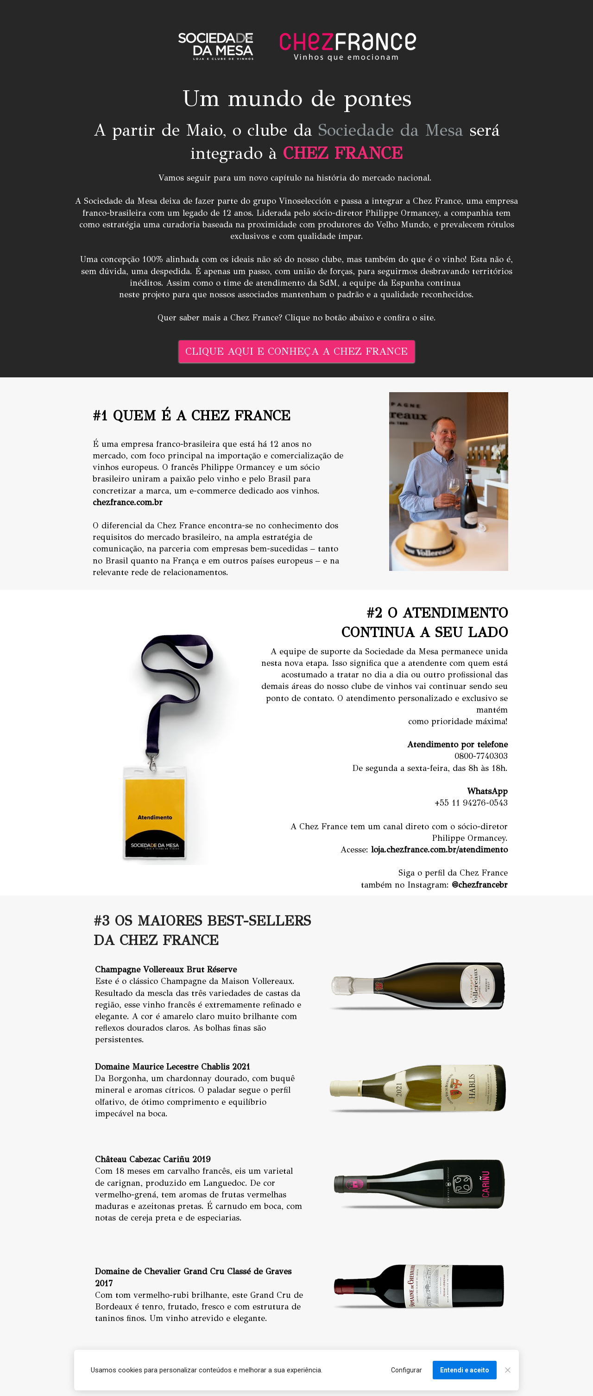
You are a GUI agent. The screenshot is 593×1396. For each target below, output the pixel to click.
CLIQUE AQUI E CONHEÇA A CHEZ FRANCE (296, 351)
